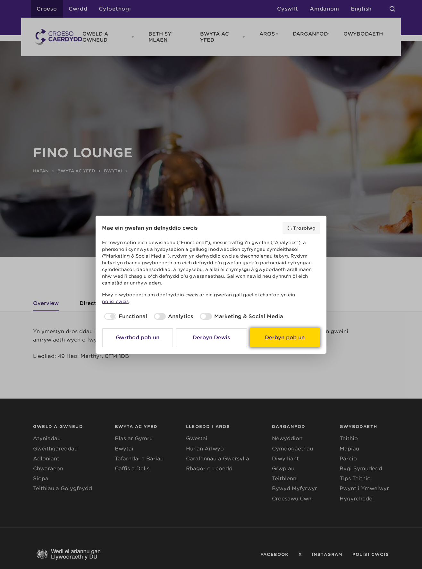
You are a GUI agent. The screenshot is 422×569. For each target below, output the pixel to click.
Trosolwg (301, 228)
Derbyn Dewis (211, 337)
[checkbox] (124, 316)
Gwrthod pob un (137, 337)
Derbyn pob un (285, 337)
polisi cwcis (115, 301)
